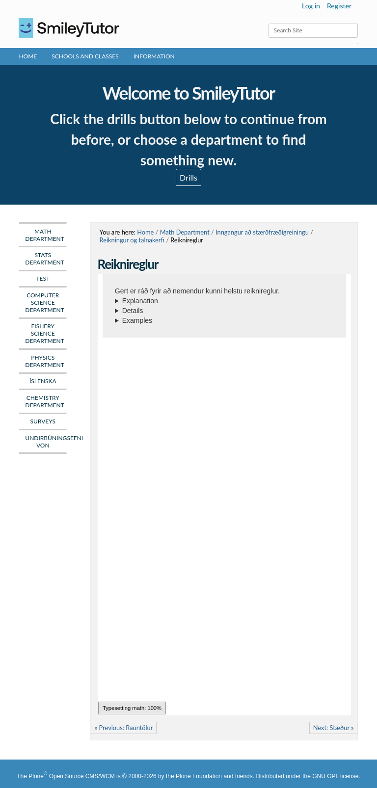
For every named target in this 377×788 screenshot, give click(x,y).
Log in (311, 5)
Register (339, 5)
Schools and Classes (85, 56)
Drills (188, 177)
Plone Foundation (199, 776)
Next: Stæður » (333, 728)
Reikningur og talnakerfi (132, 240)
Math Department (185, 232)
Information (154, 56)
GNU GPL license (335, 776)
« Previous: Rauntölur (124, 728)
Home (28, 56)
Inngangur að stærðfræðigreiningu (262, 232)
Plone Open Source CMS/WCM (71, 776)
